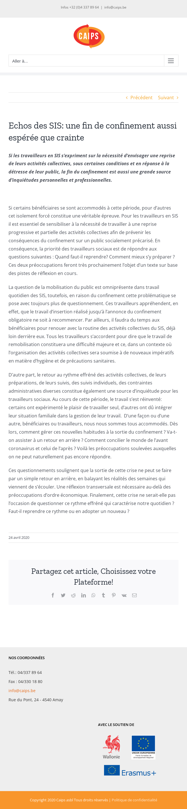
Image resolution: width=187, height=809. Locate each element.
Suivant (166, 97)
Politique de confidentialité (134, 799)
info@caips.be (115, 7)
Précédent (141, 97)
